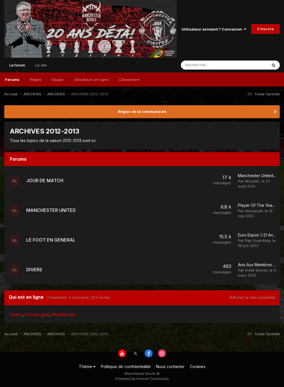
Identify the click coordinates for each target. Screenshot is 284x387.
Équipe (58, 79)
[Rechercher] (211, 65)
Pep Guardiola (257, 240)
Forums (12, 79)
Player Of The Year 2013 (260, 205)
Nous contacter (170, 366)
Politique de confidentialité (126, 366)
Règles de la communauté (142, 111)
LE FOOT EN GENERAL (50, 240)
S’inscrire (265, 29)
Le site (41, 65)
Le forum (17, 67)
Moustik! (252, 181)
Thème (87, 366)
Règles (36, 79)
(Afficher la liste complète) (252, 297)
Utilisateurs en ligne (91, 79)
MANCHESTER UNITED (51, 210)
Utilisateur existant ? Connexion (213, 29)
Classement (129, 79)
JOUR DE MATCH (44, 180)
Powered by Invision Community (142, 379)
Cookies (197, 366)
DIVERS (34, 269)
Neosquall (254, 210)
